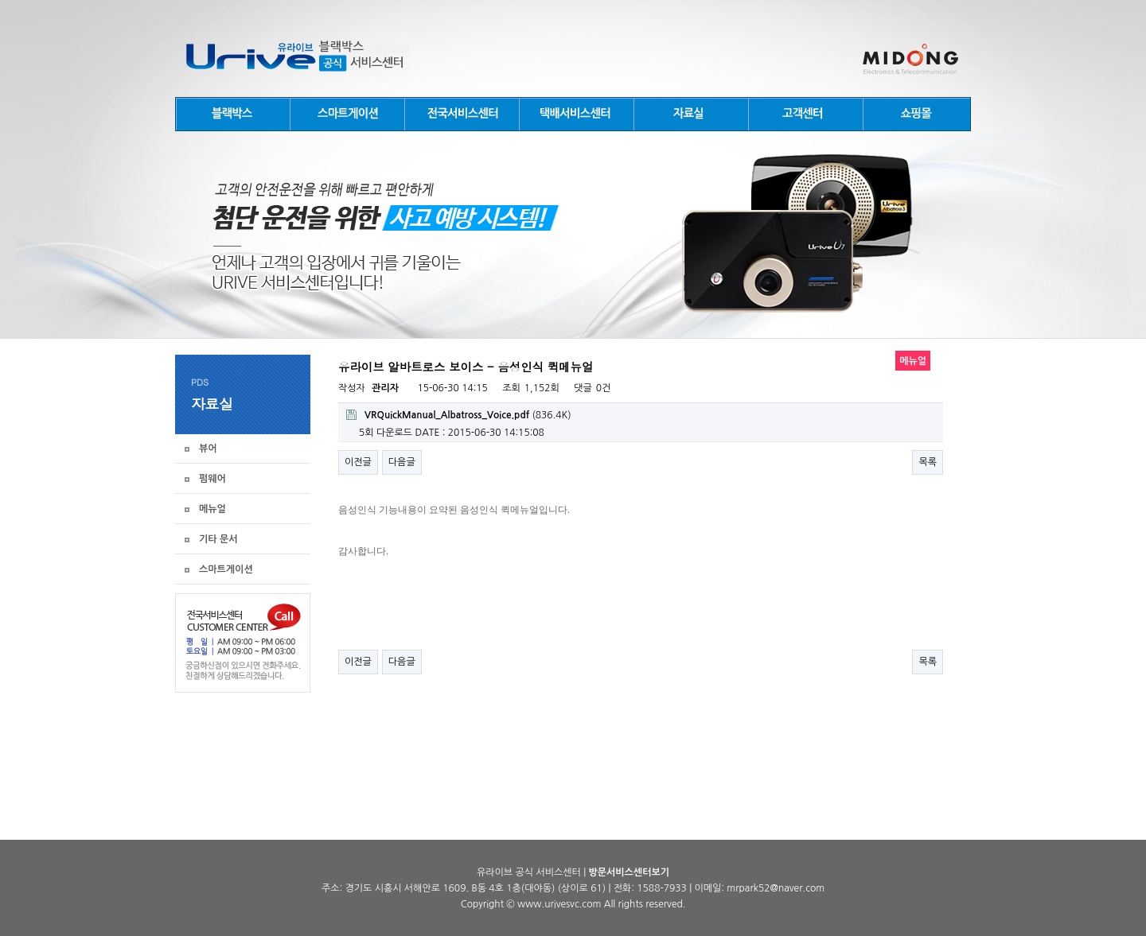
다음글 (401, 462)
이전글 (358, 462)
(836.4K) (458, 415)
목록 (927, 462)
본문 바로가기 (0, 0)
